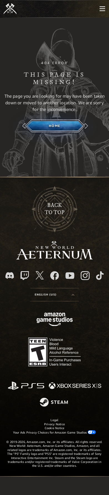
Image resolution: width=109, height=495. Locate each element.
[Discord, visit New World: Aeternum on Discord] (9, 275)
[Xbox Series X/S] (75, 386)
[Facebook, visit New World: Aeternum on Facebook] (54, 275)
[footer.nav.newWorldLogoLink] (54, 258)
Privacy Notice (54, 424)
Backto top (54, 209)
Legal (54, 420)
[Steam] (54, 402)
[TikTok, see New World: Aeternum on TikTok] (100, 275)
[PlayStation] (26, 386)
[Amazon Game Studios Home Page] (55, 320)
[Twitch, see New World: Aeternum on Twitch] (24, 275)
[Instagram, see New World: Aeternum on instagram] (85, 275)
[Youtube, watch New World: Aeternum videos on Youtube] (69, 275)
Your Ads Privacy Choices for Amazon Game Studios (54, 432)
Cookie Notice (55, 428)
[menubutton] (102, 8)
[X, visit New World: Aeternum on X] (40, 275)
